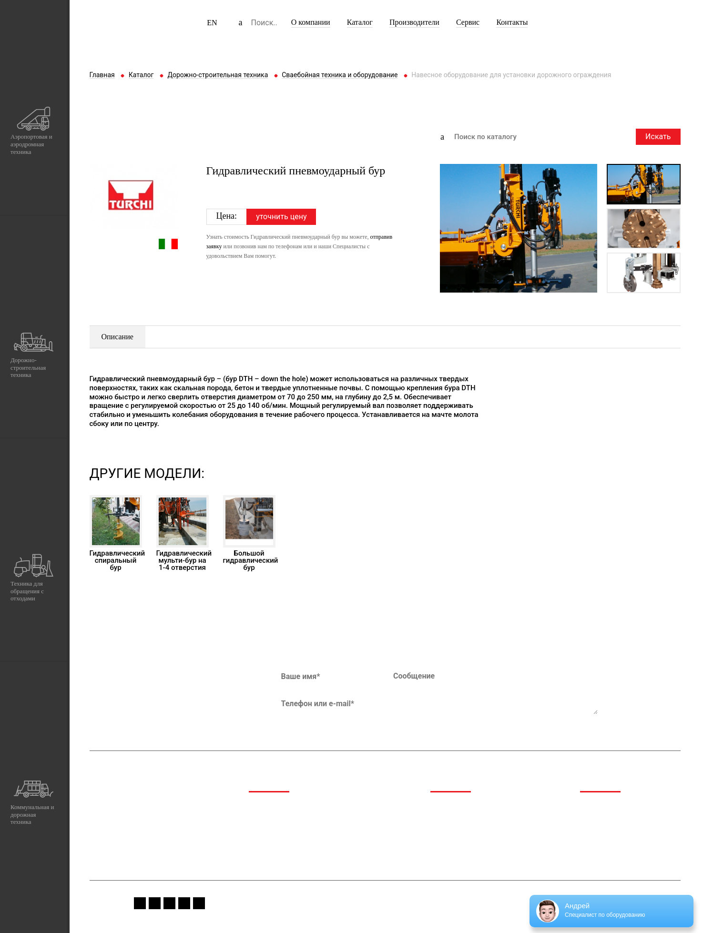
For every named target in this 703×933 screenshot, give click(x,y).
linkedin (199, 903)
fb (140, 903)
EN (212, 23)
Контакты (512, 22)
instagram (155, 903)
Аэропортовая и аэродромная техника (310, 806)
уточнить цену (281, 216)
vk (184, 903)
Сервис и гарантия (610, 831)
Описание (117, 337)
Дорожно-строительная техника (300, 819)
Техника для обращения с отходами (306, 831)
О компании (310, 22)
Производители (414, 22)
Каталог (360, 22)
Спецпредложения (610, 819)
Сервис (467, 22)
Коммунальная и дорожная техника (306, 843)
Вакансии (595, 843)
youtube (169, 903)
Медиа (590, 806)
